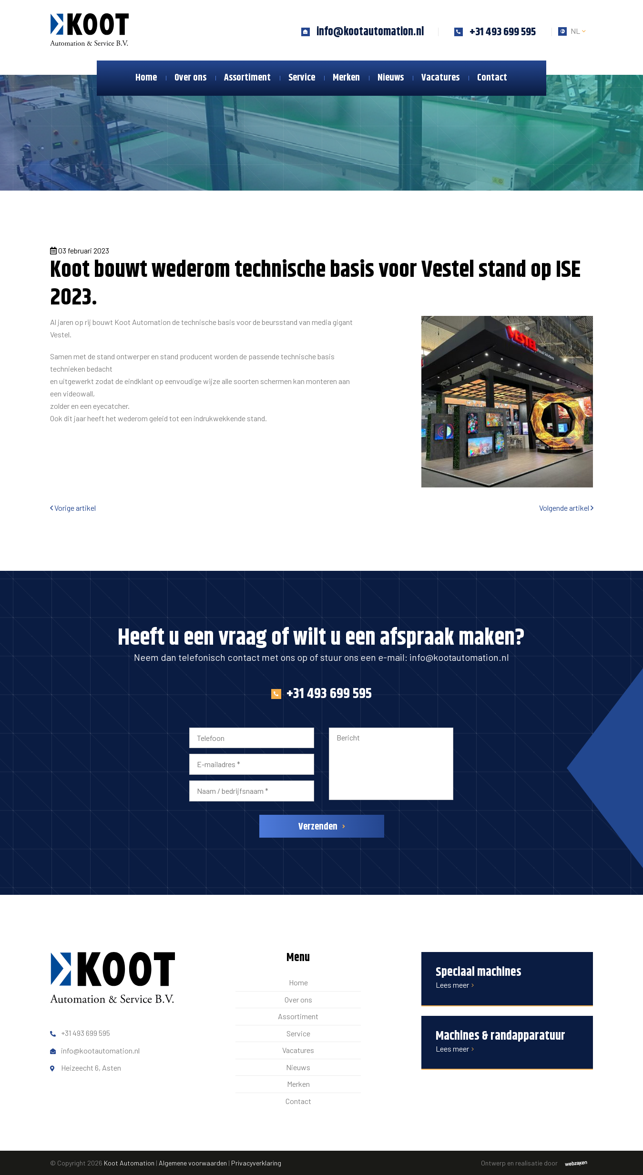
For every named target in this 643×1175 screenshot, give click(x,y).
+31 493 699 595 (321, 693)
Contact (492, 78)
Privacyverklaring (256, 1162)
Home (146, 78)
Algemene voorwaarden (193, 1162)
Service (301, 78)
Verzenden (317, 826)
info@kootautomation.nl (459, 657)
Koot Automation (129, 1162)
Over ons (190, 78)
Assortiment (247, 78)
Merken (346, 78)
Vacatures (440, 78)
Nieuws (391, 78)
